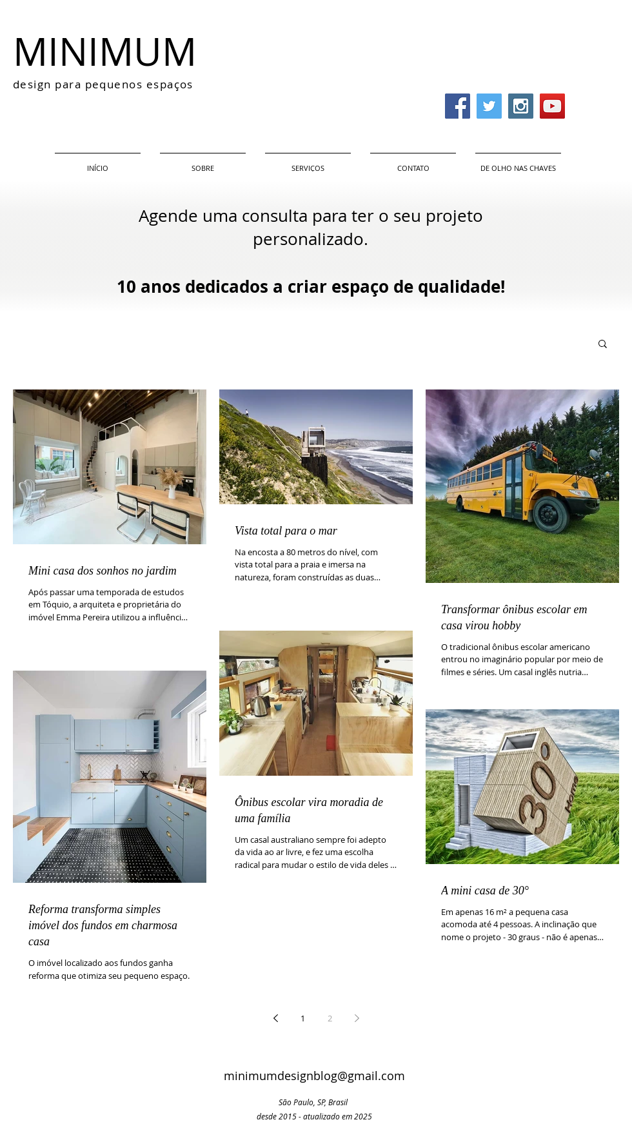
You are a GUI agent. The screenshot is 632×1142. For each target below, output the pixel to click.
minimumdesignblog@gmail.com (314, 1075)
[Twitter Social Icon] (489, 106)
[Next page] (356, 1018)
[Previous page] (275, 1018)
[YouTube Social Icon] (552, 106)
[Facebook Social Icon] (457, 106)
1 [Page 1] (303, 1018)
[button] (603, 344)
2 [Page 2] (330, 1018)
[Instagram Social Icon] (520, 106)
